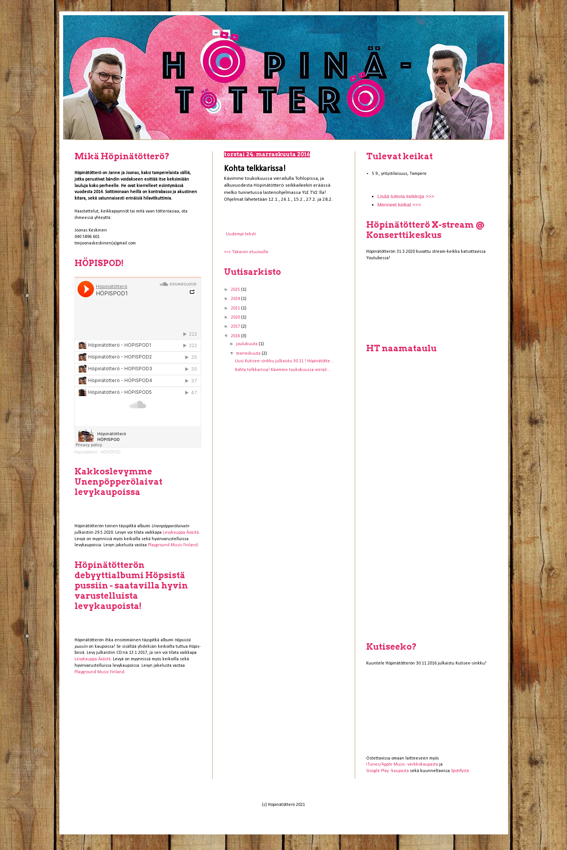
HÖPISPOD (110, 452)
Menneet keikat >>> (399, 205)
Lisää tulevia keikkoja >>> (406, 196)
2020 (236, 317)
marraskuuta (249, 353)
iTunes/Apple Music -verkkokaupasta (402, 764)
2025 (236, 289)
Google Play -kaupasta (387, 771)
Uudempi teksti (241, 234)
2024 (236, 299)
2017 (236, 326)
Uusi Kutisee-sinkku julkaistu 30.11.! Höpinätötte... (284, 361)
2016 (236, 336)
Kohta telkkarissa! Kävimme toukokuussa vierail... (282, 370)
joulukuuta (247, 344)
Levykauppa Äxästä (181, 532)
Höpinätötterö (86, 452)
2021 (236, 308)
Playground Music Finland (173, 545)
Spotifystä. (460, 771)
